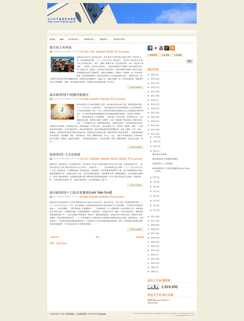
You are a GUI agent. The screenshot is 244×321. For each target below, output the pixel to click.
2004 (153, 246)
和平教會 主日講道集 (76, 314)
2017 (153, 112)
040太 (86, 51)
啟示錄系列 (94, 99)
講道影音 (105, 38)
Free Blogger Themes (186, 313)
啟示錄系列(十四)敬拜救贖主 (69, 94)
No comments (123, 51)
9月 (155, 151)
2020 (153, 100)
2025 (153, 79)
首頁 (97, 237)
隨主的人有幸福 (60, 47)
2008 (153, 229)
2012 (153, 134)
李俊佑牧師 (94, 159)
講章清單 (153, 55)
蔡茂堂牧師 (105, 99)
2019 (153, 104)
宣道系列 (110, 51)
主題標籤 (177, 55)
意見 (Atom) (61, 243)
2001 (153, 259)
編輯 (62, 39)
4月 (155, 196)
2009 (153, 225)
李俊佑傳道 (105, 159)
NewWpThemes (147, 313)
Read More (136, 87)
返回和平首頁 (119, 39)
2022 (153, 91)
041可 (86, 159)
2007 (153, 233)
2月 (155, 205)
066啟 (86, 99)
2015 (153, 121)
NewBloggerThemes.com (185, 315)
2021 (153, 96)
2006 (153, 238)
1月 (155, 210)
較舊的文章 (140, 237)
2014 (153, 125)
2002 (153, 254)
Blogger (102, 314)
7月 (155, 182)
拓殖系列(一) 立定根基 (65, 154)
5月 (155, 191)
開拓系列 (123, 159)
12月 (155, 137)
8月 (155, 177)
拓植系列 (114, 159)
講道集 (52, 39)
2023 (153, 87)
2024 (153, 83)
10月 (155, 146)
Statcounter (153, 303)
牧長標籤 (165, 55)
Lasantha (172, 313)
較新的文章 (55, 237)
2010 (153, 221)
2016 (153, 117)
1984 (153, 271)
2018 (153, 108)
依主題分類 (75, 38)
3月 (155, 200)
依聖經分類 (90, 38)
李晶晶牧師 (100, 51)
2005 (153, 242)
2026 (153, 74)
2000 (153, 263)
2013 (153, 129)
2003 (153, 250)
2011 (153, 216)
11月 (155, 141)
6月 (155, 186)
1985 (153, 267)
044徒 (92, 51)
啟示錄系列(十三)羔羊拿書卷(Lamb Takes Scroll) (81, 192)
